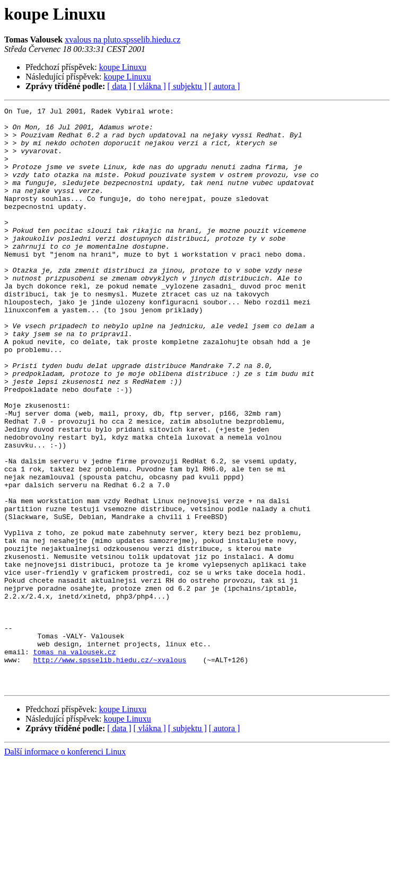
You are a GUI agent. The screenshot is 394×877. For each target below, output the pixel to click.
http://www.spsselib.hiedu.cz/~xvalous (110, 771)
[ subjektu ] (187, 86)
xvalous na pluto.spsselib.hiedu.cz (122, 39)
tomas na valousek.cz (74, 761)
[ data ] (119, 86)
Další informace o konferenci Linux (65, 867)
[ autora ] (224, 86)
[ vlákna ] (150, 86)
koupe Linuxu (122, 67)
